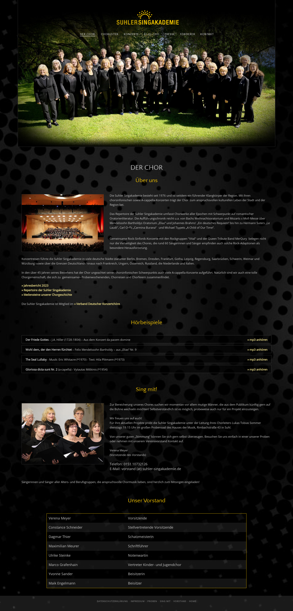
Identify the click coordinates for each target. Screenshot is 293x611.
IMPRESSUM (138, 601)
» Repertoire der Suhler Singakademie (46, 290)
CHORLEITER (110, 34)
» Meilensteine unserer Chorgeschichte (47, 295)
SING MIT (165, 601)
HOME (192, 601)
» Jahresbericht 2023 (35, 285)
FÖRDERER (187, 34)
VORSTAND (179, 601)
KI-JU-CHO (151, 34)
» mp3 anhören (257, 340)
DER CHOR (87, 34)
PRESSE (170, 34)
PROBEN (152, 601)
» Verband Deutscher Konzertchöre (97, 304)
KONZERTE (131, 34)
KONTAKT (207, 34)
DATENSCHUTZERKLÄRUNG (112, 601)
